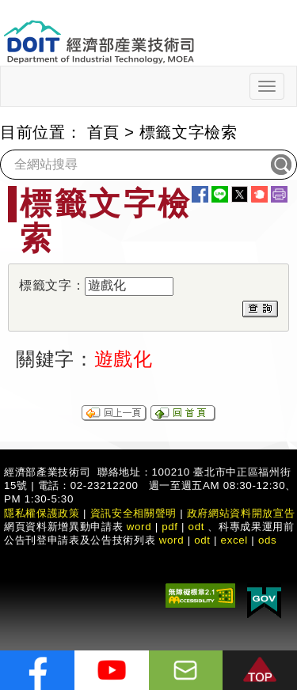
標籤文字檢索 (188, 132)
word (172, 540)
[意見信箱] (186, 670)
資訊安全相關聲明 (133, 513)
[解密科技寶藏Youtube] (111, 670)
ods (267, 540)
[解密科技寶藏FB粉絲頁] (37, 670)
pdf (170, 527)
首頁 (103, 132)
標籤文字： (52, 285)
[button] (260, 670)
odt (196, 527)
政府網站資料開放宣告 (241, 513)
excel (234, 540)
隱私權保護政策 (42, 513)
